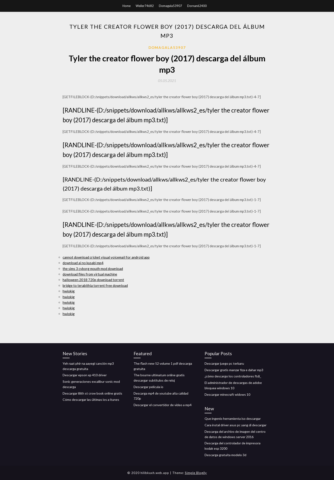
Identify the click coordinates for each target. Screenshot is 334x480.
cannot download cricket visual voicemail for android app (106, 257)
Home (126, 6)
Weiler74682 (145, 6)
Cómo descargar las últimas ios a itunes (91, 400)
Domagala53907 (170, 6)
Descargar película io (148, 387)
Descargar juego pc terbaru (224, 363)
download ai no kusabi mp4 (83, 263)
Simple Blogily (196, 473)
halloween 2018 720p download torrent (93, 280)
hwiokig (69, 291)
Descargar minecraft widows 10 (227, 394)
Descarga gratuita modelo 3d (225, 455)
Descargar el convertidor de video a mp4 (163, 405)
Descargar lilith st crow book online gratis (92, 393)
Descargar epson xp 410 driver (85, 375)
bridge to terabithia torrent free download (95, 285)
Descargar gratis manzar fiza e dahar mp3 (234, 370)
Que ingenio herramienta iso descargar (233, 418)
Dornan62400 (197, 6)
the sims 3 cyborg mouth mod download (93, 269)
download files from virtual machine (90, 274)
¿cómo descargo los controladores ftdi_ (233, 376)
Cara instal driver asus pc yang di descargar (236, 425)
